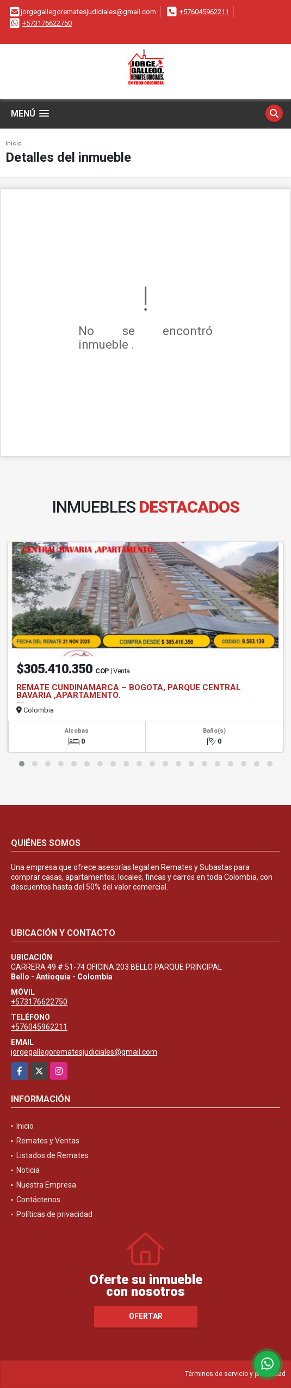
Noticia (28, 1170)
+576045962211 (204, 12)
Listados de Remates (52, 1155)
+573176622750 (47, 23)
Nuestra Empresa (46, 1184)
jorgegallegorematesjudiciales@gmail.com (84, 1052)
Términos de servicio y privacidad (235, 1374)
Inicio (13, 143)
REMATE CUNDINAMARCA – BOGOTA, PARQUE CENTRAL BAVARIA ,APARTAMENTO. (128, 691)
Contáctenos (38, 1199)
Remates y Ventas (47, 1140)
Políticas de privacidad (54, 1214)
